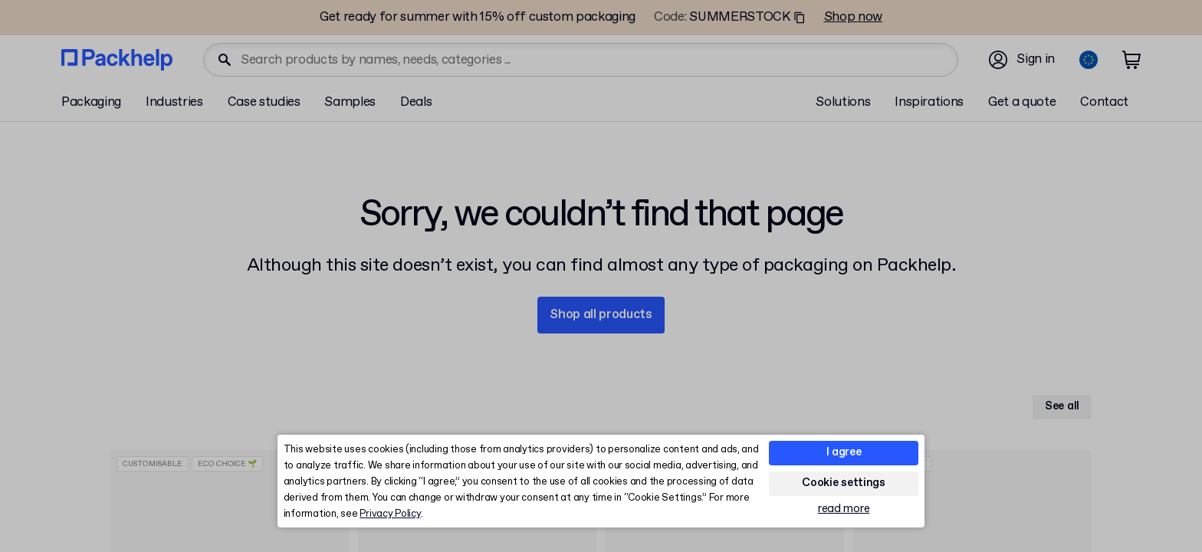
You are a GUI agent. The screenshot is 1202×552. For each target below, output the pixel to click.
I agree (844, 452)
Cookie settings (843, 483)
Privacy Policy (390, 514)
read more (843, 509)
